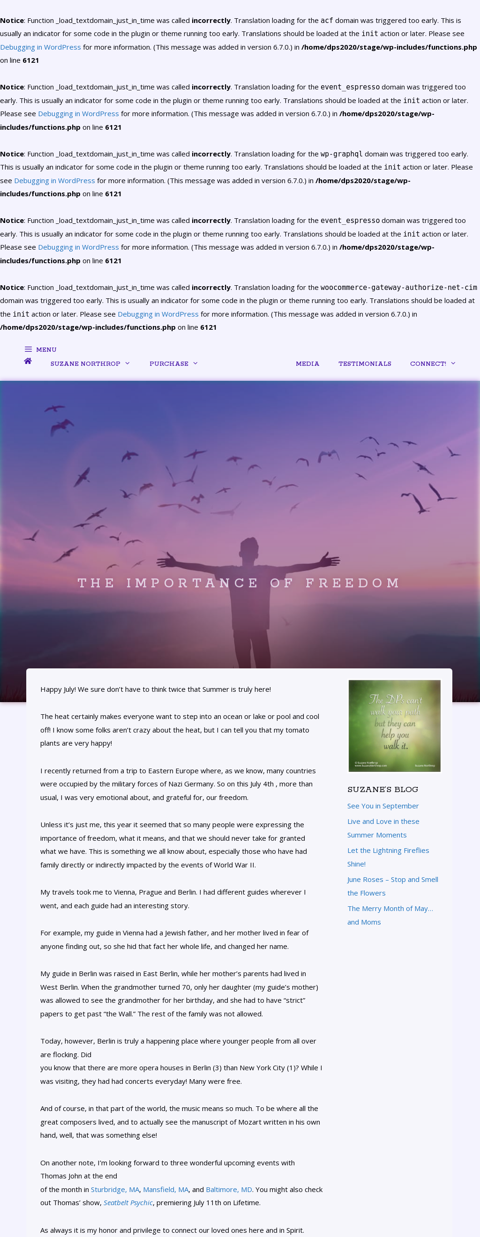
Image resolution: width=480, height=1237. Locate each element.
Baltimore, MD (229, 1189)
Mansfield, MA (165, 1189)
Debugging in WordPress (78, 113)
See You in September (383, 805)
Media (308, 364)
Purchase (179, 367)
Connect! (438, 367)
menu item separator (247, 364)
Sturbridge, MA (115, 1189)
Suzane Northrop (95, 367)
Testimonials (364, 364)
